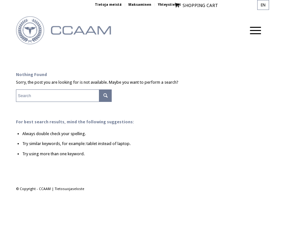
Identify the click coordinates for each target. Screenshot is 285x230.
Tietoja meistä (108, 5)
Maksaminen (139, 5)
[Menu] (252, 30)
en (263, 5)
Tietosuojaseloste (69, 189)
